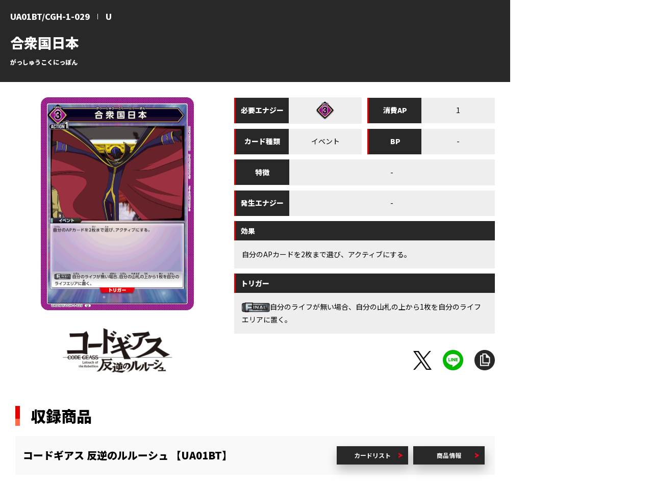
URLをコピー (484, 360)
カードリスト (372, 455)
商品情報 (449, 455)
